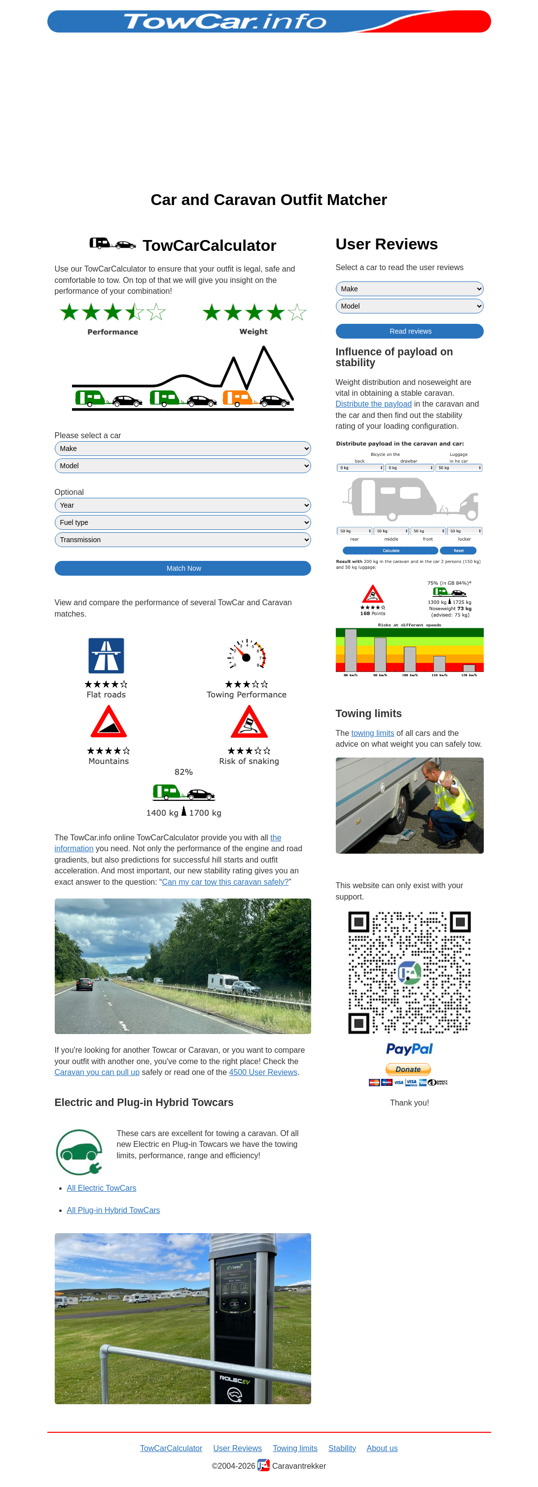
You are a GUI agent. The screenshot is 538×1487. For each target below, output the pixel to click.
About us (382, 1448)
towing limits (373, 733)
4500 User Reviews (263, 1072)
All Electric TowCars (102, 1188)
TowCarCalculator (171, 1448)
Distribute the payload (374, 404)
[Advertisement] (269, 112)
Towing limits (295, 1448)
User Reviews (238, 1448)
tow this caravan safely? (225, 882)
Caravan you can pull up (97, 1072)
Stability (342, 1448)
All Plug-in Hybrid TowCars (113, 1210)
